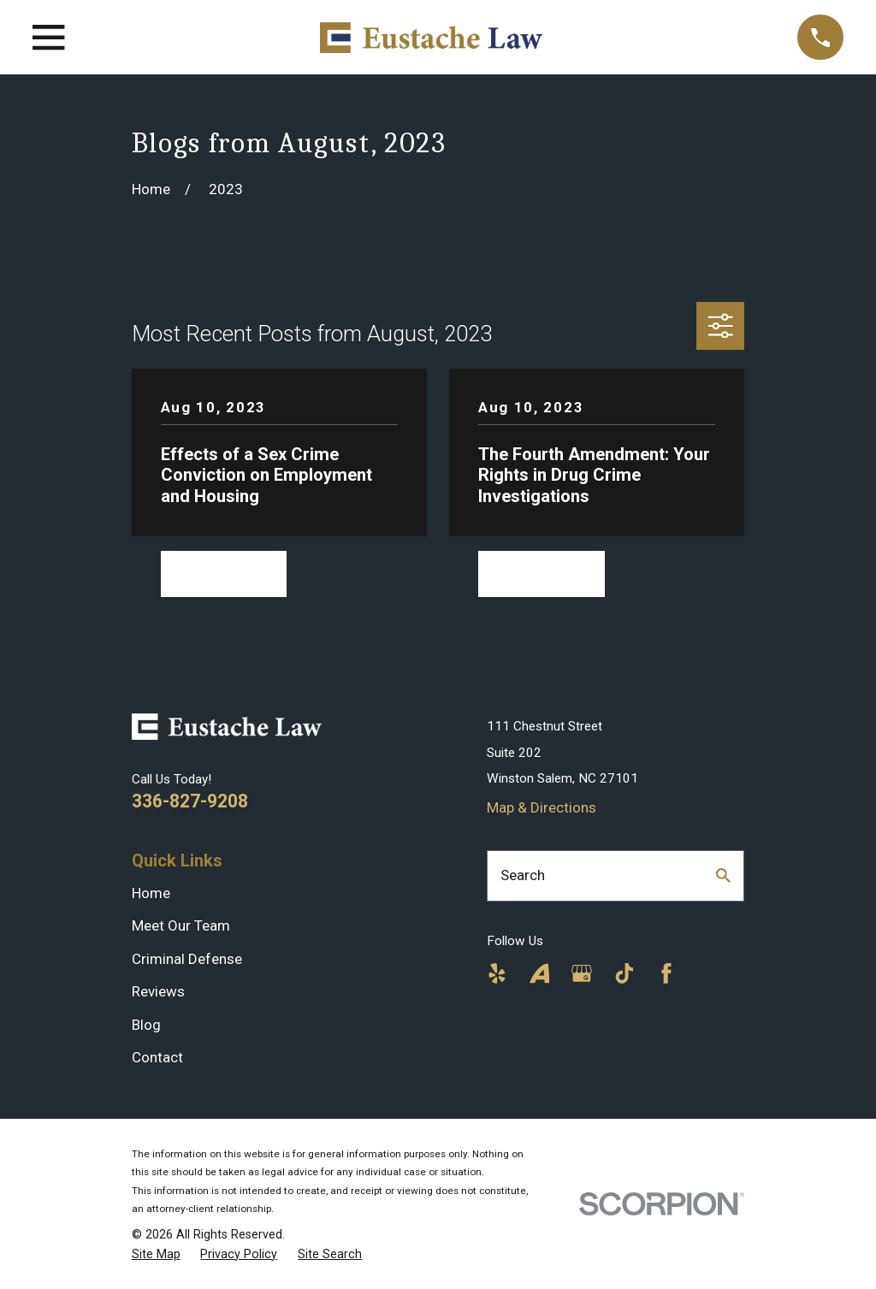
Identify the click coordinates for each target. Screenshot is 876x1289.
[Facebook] (666, 973)
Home (151, 893)
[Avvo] (540, 973)
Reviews (158, 991)
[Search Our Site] (723, 875)
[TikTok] (624, 973)
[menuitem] (156, 1254)
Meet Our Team (181, 925)
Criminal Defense (187, 958)
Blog (146, 1024)
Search (522, 875)
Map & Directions (541, 807)
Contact (157, 1057)
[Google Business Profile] (581, 973)
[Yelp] (497, 973)
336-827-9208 (190, 801)
